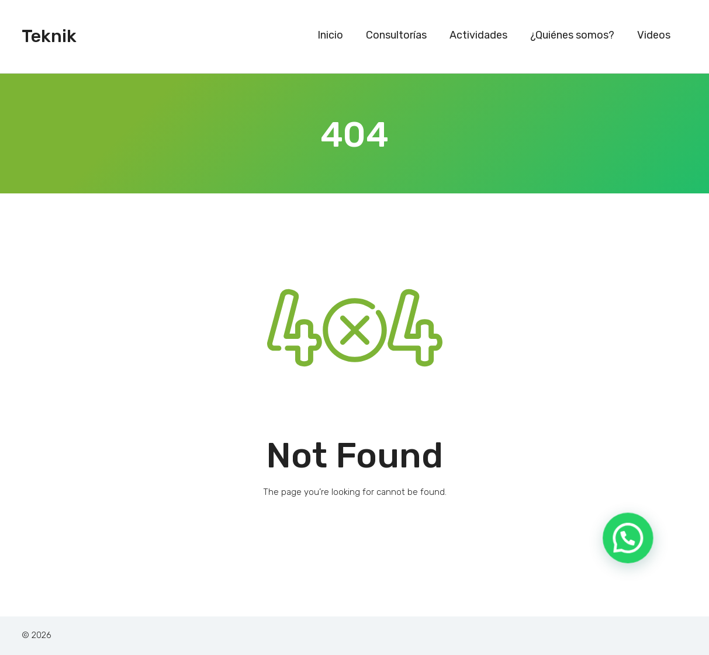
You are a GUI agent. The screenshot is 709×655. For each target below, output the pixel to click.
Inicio (330, 35)
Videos (653, 35)
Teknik (49, 36)
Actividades (478, 35)
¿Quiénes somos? (572, 35)
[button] (632, 554)
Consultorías (396, 35)
